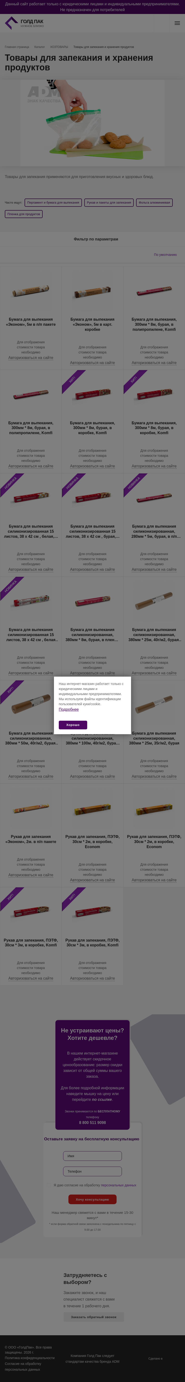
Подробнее (69, 709)
